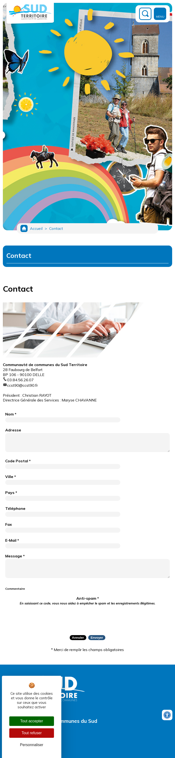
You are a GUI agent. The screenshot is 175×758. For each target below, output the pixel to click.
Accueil (36, 228)
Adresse (13, 430)
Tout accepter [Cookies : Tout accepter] (31, 721)
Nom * (10, 414)
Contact (56, 228)
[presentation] (87, 617)
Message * (15, 556)
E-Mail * (12, 540)
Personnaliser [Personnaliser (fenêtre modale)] (31, 745)
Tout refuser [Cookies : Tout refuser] (32, 733)
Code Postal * (18, 461)
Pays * (11, 492)
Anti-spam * (87, 600)
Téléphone (15, 508)
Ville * (10, 476)
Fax (8, 524)
